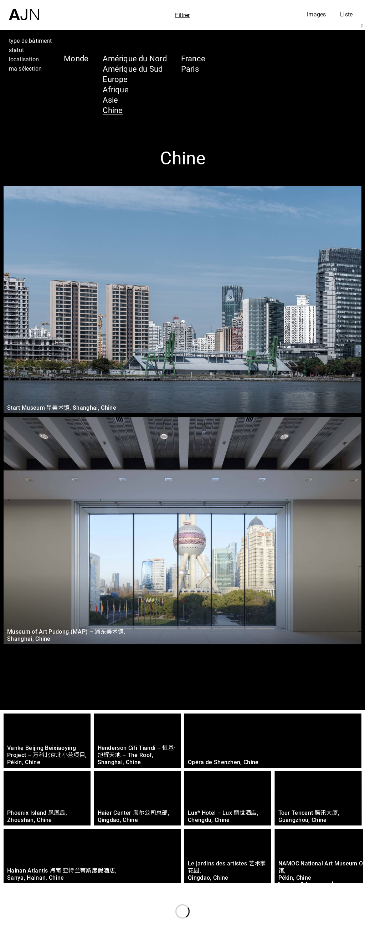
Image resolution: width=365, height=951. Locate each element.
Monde (76, 58)
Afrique (116, 89)
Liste (346, 14)
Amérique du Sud (133, 68)
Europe (115, 79)
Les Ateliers (302, 899)
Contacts (296, 927)
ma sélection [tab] (25, 68)
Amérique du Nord (135, 58)
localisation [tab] (24, 59)
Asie (110, 99)
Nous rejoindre (291, 944)
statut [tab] (16, 50)
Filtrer (182, 15)
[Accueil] (24, 10)
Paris (190, 68)
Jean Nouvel (304, 886)
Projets (291, 913)
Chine (113, 110)
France (193, 58)
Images (316, 14)
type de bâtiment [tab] (30, 41)
